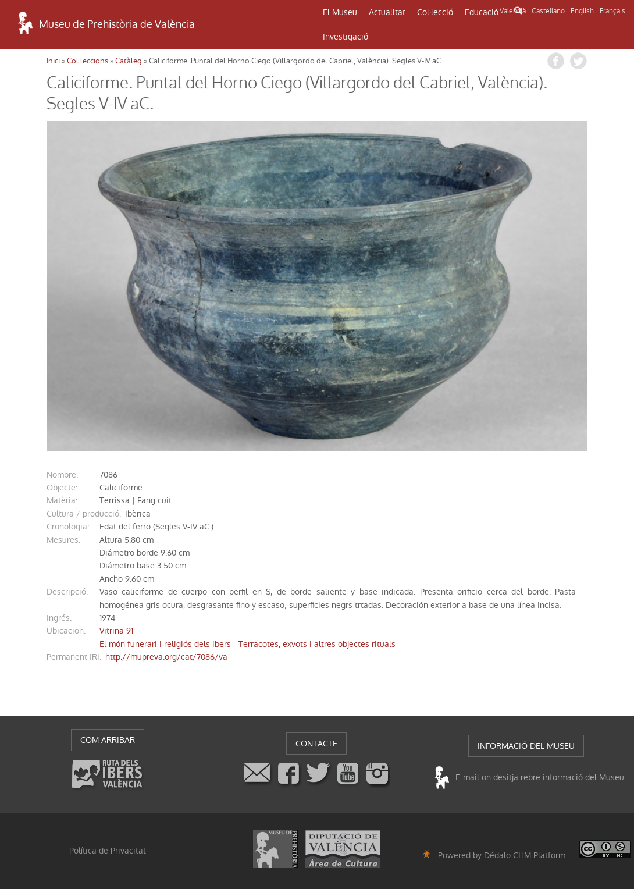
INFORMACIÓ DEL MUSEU (526, 746)
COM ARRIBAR (107, 740)
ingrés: (59, 618)
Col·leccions (87, 61)
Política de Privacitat (107, 850)
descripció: (67, 592)
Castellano (548, 11)
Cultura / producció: (84, 514)
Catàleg (128, 61)
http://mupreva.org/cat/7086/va (166, 657)
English (582, 11)
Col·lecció (435, 12)
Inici (53, 61)
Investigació (345, 36)
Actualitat (387, 12)
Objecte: (62, 487)
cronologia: (68, 526)
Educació (481, 12)
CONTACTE (316, 743)
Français (612, 11)
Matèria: (62, 500)
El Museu (340, 12)
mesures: (63, 540)
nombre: (62, 475)
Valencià (513, 11)
